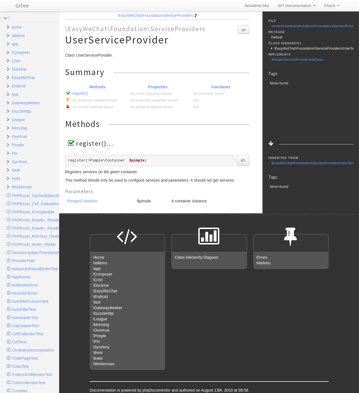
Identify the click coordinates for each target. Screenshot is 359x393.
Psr (15, 153)
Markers (264, 263)
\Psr (96, 341)
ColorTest (20, 366)
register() (80, 93)
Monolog (19, 128)
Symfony (19, 161)
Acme (17, 27)
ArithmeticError (25, 285)
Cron (16, 61)
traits (16, 178)
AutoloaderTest (25, 317)
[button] (243, 30)
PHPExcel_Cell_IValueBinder (35, 204)
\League (100, 319)
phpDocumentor (157, 390)
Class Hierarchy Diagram (196, 257)
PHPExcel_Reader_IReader (35, 220)
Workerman (22, 187)
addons (18, 35)
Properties (157, 87)
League (18, 119)
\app (97, 268)
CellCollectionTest (27, 334)
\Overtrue (101, 330)
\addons (100, 263)
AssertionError (24, 293)
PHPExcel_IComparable (33, 212)
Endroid (18, 86)
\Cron (98, 280)
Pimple (18, 145)
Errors (262, 257)
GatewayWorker (26, 103)
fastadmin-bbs (257, 5)
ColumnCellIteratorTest (32, 374)
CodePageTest (25, 358)
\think (97, 352)
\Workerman (103, 364)
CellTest (19, 342)
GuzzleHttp (21, 111)
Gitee (22, 5)
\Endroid (100, 296)
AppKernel (21, 277)
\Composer (102, 274)
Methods (97, 87)
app (15, 44)
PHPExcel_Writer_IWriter (34, 244)
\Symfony (101, 347)
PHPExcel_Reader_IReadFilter (35, 228)
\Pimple (99, 336)
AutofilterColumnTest (30, 301)
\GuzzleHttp (103, 313)
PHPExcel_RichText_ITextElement (35, 236)
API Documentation (297, 5)
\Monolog (101, 324)
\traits (98, 358)
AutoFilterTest (24, 309)
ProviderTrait (23, 260)
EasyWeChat (23, 77)
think (16, 170)
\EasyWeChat (105, 291)
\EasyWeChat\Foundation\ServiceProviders (155, 15)
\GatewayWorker (107, 308)
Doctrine (19, 69)
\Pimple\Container (82, 201)
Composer (21, 52)
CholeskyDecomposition (33, 350)
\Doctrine (101, 285)
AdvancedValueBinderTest (35, 269)
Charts (331, 5)
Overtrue (19, 136)
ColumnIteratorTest (28, 382)
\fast (96, 302)
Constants (220, 87)
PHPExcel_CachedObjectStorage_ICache (35, 195)
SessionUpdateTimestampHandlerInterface (35, 252)
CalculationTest (25, 325)
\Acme (98, 257)
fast (15, 94)
